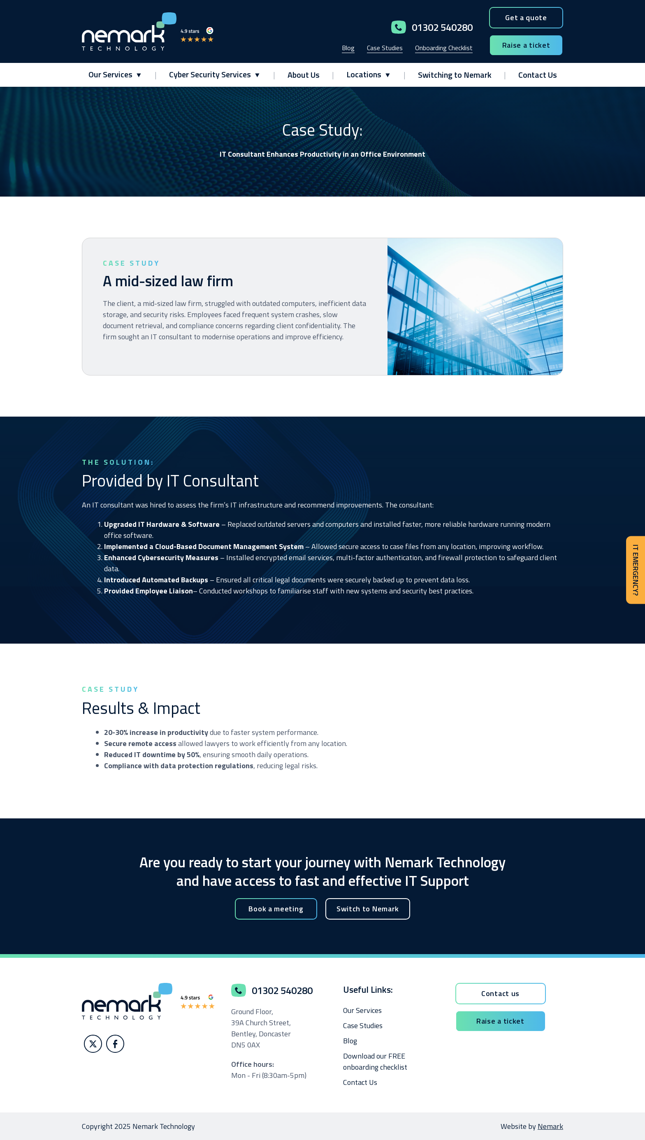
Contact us (500, 993)
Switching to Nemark (455, 74)
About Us (304, 74)
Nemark (550, 1126)
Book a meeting (275, 908)
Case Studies (385, 48)
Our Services (110, 74)
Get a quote (526, 17)
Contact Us (537, 74)
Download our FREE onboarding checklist (375, 1061)
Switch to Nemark (367, 908)
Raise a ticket (526, 45)
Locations (363, 74)
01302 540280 (432, 27)
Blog (348, 48)
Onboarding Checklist (444, 48)
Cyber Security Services (210, 74)
